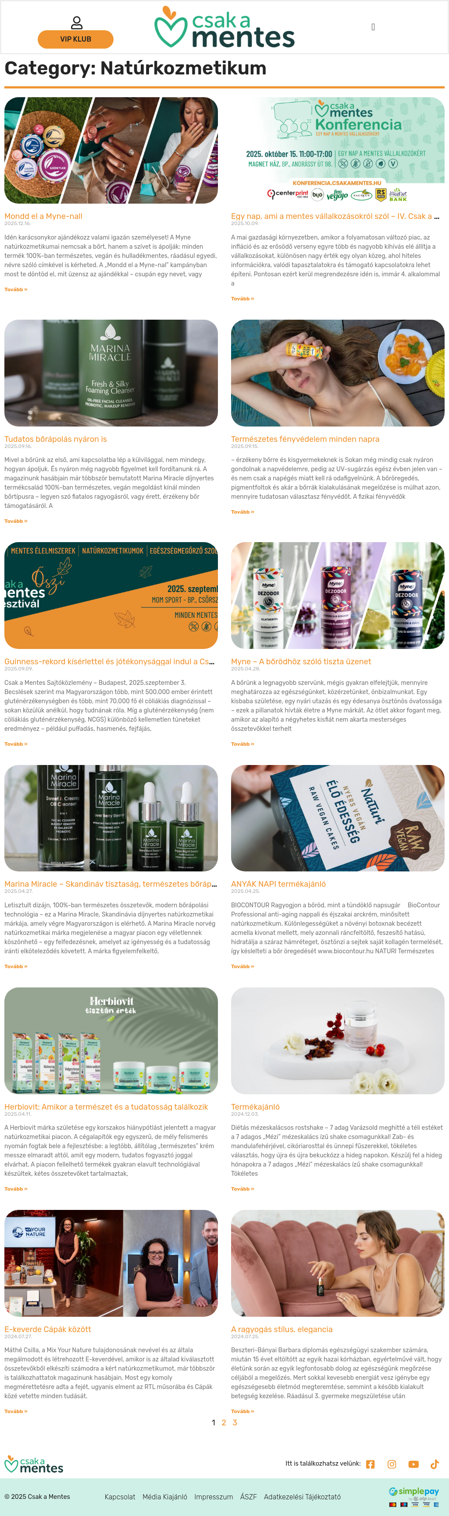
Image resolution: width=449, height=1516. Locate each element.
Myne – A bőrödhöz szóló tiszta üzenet (301, 661)
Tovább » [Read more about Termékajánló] (242, 1189)
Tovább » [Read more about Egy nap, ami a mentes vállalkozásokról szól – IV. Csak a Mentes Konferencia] (242, 299)
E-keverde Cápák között (47, 1329)
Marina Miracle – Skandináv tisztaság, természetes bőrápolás (115, 884)
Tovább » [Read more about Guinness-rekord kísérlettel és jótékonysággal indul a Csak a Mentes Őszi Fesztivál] (16, 744)
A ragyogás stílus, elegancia (282, 1329)
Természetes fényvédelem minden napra (305, 439)
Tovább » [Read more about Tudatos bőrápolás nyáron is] (16, 521)
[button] (373, 27)
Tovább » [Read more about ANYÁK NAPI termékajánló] (242, 966)
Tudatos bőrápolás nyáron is (55, 439)
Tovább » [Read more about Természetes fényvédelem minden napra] (242, 512)
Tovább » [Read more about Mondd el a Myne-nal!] (16, 289)
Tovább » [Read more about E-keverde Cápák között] (16, 1411)
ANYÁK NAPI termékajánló (278, 884)
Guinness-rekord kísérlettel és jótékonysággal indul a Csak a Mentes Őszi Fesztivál (154, 661)
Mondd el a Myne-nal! (43, 216)
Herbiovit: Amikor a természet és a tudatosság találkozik (106, 1107)
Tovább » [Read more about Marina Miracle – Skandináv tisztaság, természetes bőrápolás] (16, 966)
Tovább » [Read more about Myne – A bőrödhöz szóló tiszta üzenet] (242, 744)
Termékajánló (255, 1107)
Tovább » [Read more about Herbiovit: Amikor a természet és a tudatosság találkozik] (16, 1189)
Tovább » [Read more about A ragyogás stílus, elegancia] (242, 1411)
